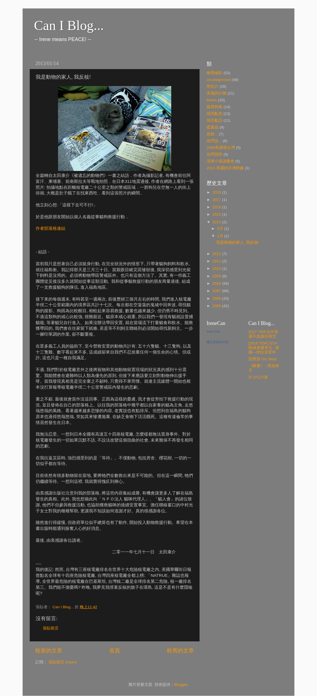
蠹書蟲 (213, 127)
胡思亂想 (214, 114)
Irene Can (213, 331)
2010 (217, 268)
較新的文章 (48, 651)
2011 (217, 261)
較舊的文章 (180, 651)
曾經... (212, 134)
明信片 (213, 86)
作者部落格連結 (50, 228)
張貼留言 (51, 628)
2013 (217, 222)
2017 (217, 200)
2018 (217, 192)
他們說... (214, 141)
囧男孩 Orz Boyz (263, 359)
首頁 (114, 651)
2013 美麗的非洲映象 (225, 168)
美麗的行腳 (216, 93)
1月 (220, 236)
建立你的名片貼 (217, 342)
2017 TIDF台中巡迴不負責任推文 (264, 334)
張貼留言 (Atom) (62, 662)
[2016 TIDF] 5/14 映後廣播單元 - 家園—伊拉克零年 (264, 347)
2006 (217, 298)
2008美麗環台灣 (221, 147)
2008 (217, 283)
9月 (220, 228)
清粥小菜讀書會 (220, 161)
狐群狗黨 (214, 107)
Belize (212, 100)
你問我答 (214, 154)
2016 (217, 207)
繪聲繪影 (214, 73)
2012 (217, 254)
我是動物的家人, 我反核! (237, 242)
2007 (217, 291)
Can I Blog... (69, 25)
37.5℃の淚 (258, 377)
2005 (217, 306)
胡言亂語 (214, 120)
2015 (217, 214)
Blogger (180, 684)
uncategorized (219, 80)
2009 (217, 276)
